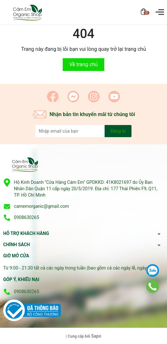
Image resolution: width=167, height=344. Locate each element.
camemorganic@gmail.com (41, 206)
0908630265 (26, 217)
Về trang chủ (83, 64)
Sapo (96, 336)
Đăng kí (117, 131)
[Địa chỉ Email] (83, 131)
